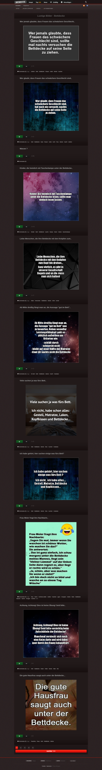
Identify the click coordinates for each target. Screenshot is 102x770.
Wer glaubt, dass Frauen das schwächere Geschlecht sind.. (46, 78)
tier (58, 668)
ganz (59, 597)
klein (73, 597)
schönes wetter (42, 597)
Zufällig (54, 2)
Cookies (44, 766)
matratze (56, 374)
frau (58, 142)
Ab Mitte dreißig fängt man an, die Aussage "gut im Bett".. (45, 307)
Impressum (49, 766)
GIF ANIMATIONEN (48, 8)
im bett (33, 374)
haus (38, 741)
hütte (46, 668)
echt (54, 142)
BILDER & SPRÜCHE (27, 8)
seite (51, 71)
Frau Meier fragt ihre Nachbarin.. (34, 518)
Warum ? (24, 149)
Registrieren (26, 5)
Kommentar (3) (21, 142)
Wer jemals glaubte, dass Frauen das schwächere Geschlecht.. (47, 22)
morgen (28, 598)
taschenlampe (66, 232)
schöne (33, 598)
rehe (54, 300)
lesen (55, 232)
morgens (64, 597)
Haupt (31, 2)
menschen (37, 300)
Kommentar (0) (21, 71)
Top (38, 2)
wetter (49, 597)
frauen (47, 71)
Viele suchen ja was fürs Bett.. (33, 381)
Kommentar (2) (21, 446)
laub (42, 142)
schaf (57, 300)
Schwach (26, 66)
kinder (32, 232)
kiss (46, 446)
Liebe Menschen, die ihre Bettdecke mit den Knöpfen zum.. (45, 239)
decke (55, 71)
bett (37, 71)
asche (46, 232)
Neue (45, 2)
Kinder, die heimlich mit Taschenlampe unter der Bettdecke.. (46, 168)
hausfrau (33, 741)
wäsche (18, 598)
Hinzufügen (66, 2)
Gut (19, 66)
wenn (36, 597)
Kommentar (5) (21, 232)
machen (54, 597)
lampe (51, 232)
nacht (65, 142)
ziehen (33, 71)
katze (42, 668)
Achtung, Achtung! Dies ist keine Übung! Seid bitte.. (43, 605)
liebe (32, 300)
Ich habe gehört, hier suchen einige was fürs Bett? (42, 453)
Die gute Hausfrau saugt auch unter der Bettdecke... (42, 675)
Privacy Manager (56, 766)
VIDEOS (38, 8)
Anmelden (18, 5)
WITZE (17, 8)
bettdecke (41, 71)
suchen (60, 71)
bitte (55, 668)
